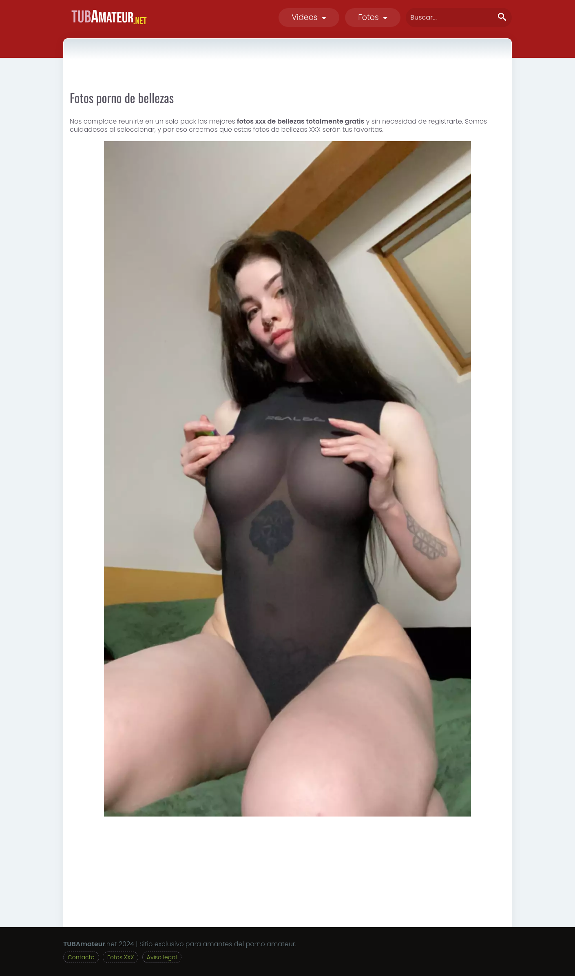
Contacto (81, 957)
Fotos (372, 17)
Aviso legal (162, 957)
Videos (309, 17)
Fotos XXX (120, 957)
